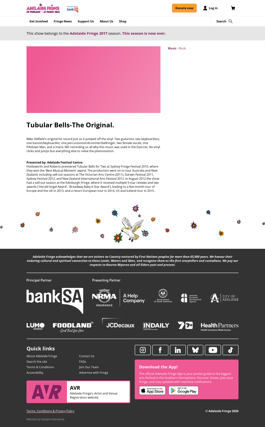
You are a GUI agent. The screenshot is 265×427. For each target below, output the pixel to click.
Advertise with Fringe (93, 373)
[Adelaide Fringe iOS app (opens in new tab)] (152, 390)
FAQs (82, 362)
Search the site (36, 362)
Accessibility (34, 373)
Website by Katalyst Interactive (45, 419)
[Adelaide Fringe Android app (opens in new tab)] (183, 390)
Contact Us (86, 356)
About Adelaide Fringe (41, 356)
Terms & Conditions (40, 367)
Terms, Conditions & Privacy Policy (50, 411)
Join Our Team (89, 367)
